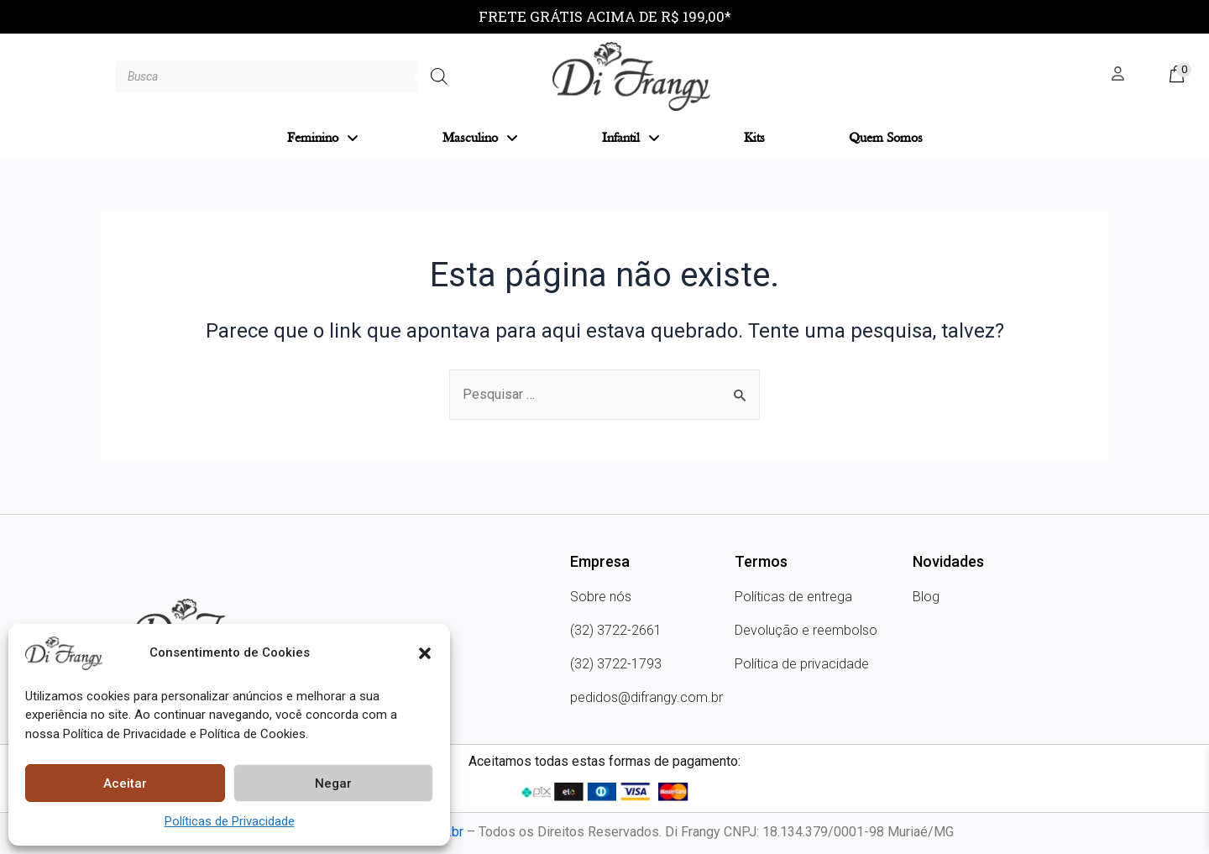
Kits (754, 138)
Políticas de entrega (793, 597)
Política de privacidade (802, 664)
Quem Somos (886, 138)
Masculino (480, 138)
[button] (424, 653)
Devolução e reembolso (806, 630)
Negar (333, 783)
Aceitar (125, 783)
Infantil (631, 138)
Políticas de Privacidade (230, 821)
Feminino (323, 138)
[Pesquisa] (439, 76)
